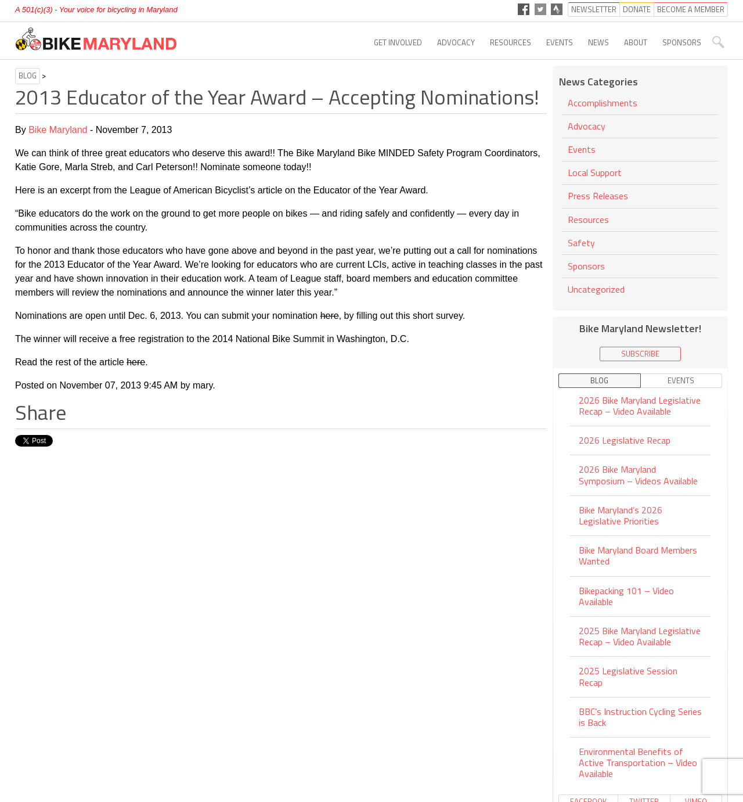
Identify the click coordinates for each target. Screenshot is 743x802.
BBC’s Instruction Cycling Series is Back (640, 716)
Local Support (595, 172)
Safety (581, 243)
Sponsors (681, 42)
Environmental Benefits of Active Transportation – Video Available (638, 763)
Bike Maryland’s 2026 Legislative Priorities (620, 515)
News (598, 42)
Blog (28, 75)
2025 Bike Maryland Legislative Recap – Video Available (640, 636)
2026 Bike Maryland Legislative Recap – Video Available (640, 406)
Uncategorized (596, 289)
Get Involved (398, 42)
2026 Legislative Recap (624, 440)
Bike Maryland (57, 130)
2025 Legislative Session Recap (628, 676)
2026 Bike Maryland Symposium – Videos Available (638, 474)
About (635, 42)
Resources (510, 42)
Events (559, 42)
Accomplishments (602, 104)
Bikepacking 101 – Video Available (626, 596)
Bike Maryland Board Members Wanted (638, 555)
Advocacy (456, 42)
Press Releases (598, 196)
